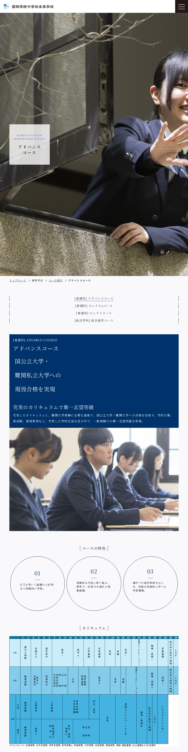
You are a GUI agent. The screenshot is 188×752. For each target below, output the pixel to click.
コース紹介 (56, 280)
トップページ (17, 280)
